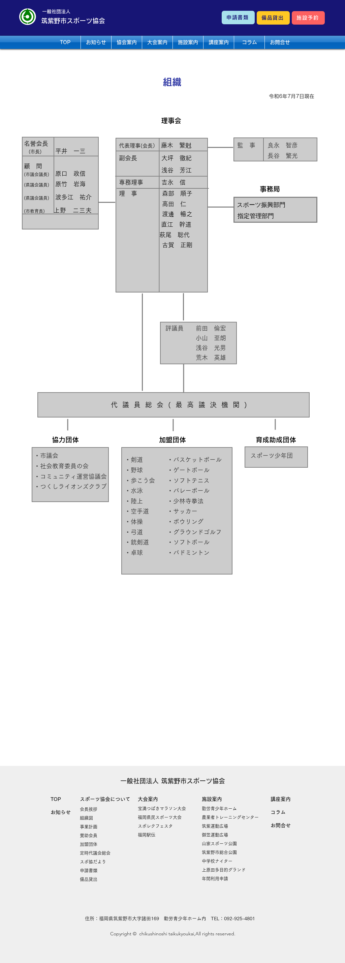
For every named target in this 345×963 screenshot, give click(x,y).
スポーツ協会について (105, 799)
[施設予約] (308, 18)
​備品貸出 (88, 879)
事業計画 (88, 827)
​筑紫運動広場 (215, 826)
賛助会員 (88, 835)
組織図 (86, 818)
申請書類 (88, 870)
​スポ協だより (93, 862)
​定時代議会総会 (95, 853)
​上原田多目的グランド (224, 870)
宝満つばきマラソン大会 (162, 808)
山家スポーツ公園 (219, 843)
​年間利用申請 (215, 878)
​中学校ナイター (217, 861)
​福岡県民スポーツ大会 (160, 817)
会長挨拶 (88, 809)
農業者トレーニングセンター (230, 817)
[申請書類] (238, 17)
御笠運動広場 (215, 835)
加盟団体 (88, 844)
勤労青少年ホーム (219, 808)
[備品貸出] (273, 18)
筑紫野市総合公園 (219, 852)
